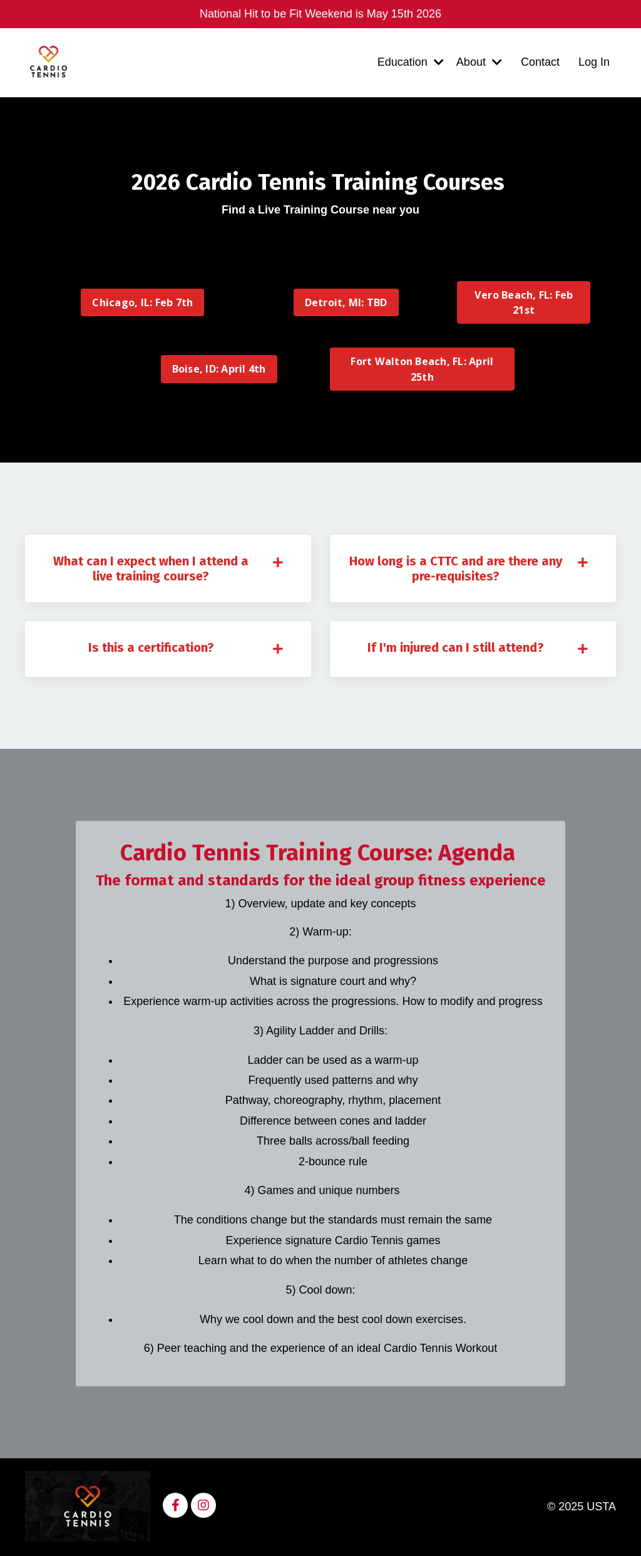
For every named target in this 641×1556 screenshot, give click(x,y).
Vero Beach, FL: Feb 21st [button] (523, 302)
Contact (540, 62)
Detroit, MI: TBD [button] (346, 302)
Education (410, 62)
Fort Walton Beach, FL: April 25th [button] (422, 368)
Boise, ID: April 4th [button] (219, 369)
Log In (594, 62)
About (479, 62)
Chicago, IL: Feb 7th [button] (142, 302)
